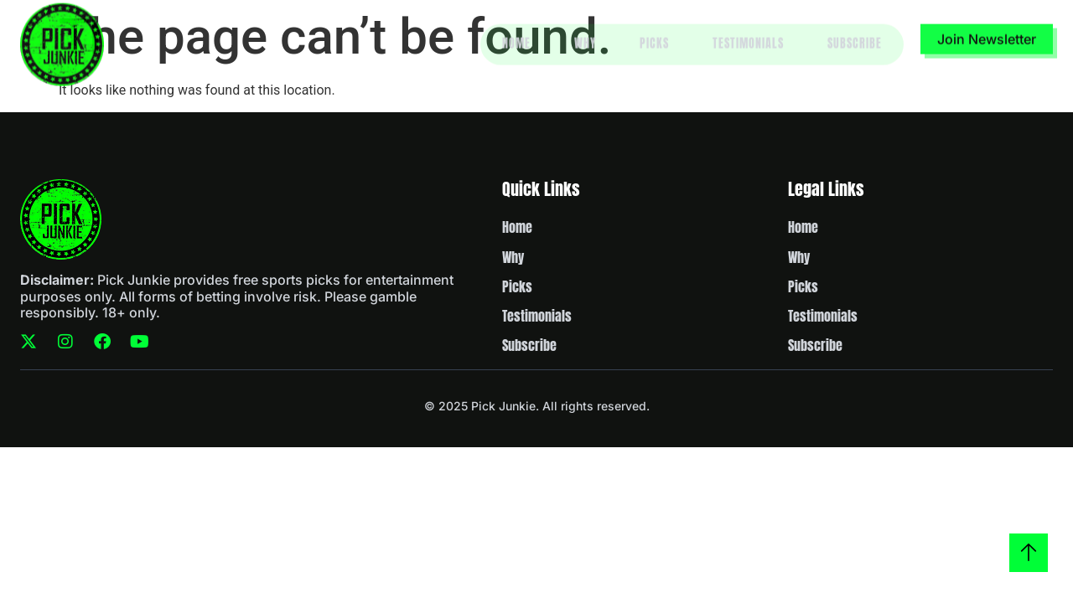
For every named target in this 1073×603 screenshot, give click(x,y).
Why (585, 39)
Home (516, 39)
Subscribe (854, 39)
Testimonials (748, 39)
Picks (654, 39)
